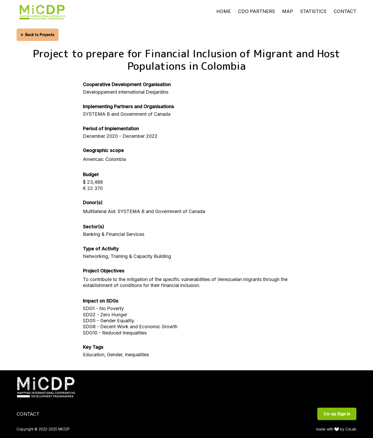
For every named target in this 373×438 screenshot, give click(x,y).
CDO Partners (256, 11)
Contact (345, 11)
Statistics (313, 11)
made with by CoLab (336, 429)
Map (287, 11)
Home (223, 11)
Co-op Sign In (337, 413)
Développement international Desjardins (125, 92)
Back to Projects (37, 34)
